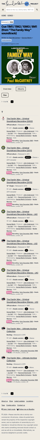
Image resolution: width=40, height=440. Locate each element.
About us (4, 401)
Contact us (21, 405)
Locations (29, 401)
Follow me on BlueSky (25, 409)
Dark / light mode (8, 409)
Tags (3, 405)
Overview (7, 89)
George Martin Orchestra (23, 135)
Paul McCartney (14, 38)
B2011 (28, 157)
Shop (11, 401)
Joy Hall (10, 133)
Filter (5, 95)
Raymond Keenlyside (24, 133)
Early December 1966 (26, 140)
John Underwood (29, 131)
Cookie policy (11, 405)
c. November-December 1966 (29, 351)
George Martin (27, 38)
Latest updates (19, 401)
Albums (21, 89)
